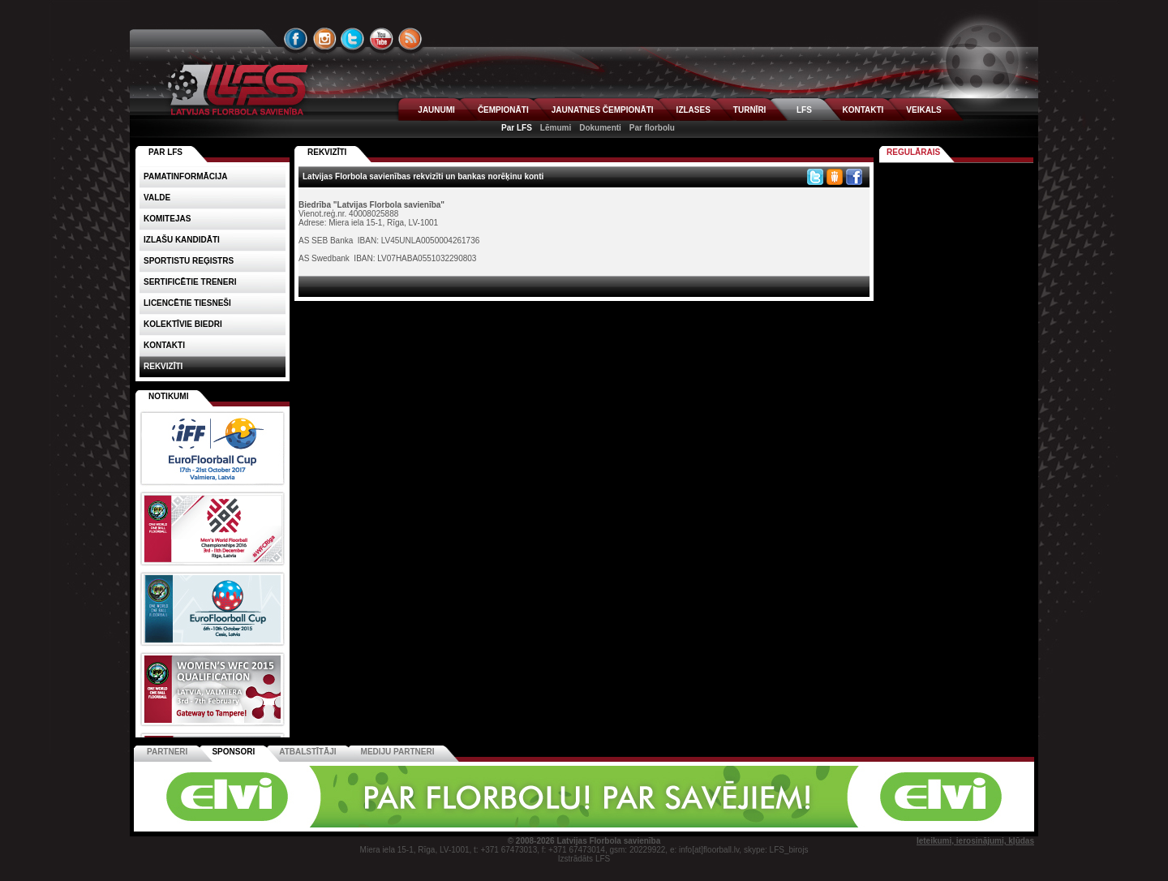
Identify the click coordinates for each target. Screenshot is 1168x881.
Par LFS (516, 127)
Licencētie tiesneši (187, 303)
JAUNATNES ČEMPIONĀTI (603, 109)
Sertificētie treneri (190, 281)
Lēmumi (555, 127)
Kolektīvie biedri (183, 324)
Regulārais (913, 152)
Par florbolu (652, 127)
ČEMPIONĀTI (503, 109)
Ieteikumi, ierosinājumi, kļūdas (975, 840)
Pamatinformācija (186, 176)
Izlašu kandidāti (182, 239)
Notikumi (168, 396)
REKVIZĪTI (326, 152)
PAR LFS (165, 152)
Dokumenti (600, 127)
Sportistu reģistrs (189, 260)
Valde (157, 197)
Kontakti (164, 345)
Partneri (167, 751)
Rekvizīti (163, 366)
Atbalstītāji (307, 751)
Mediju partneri (398, 751)
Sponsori (233, 751)
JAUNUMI (436, 109)
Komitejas (167, 218)
